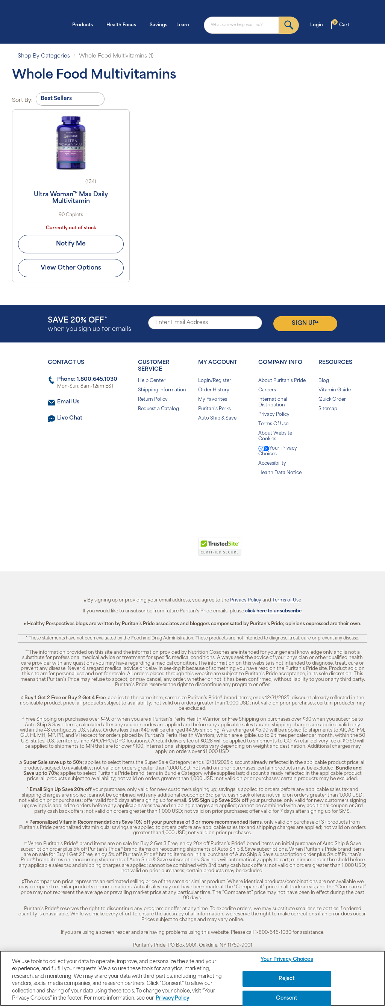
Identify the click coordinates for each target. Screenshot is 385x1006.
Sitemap (327, 409)
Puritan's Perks (214, 409)
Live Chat (69, 418)
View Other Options (71, 268)
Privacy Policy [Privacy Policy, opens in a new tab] (172, 998)
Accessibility (272, 463)
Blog (323, 381)
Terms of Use (286, 600)
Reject (287, 978)
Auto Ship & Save (217, 418)
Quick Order (332, 399)
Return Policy (153, 399)
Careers (267, 390)
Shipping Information (162, 390)
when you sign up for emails (89, 324)
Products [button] (84, 24)
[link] (161, 551)
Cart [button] (340, 24)
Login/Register (214, 381)
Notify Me (71, 244)
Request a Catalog (158, 409)
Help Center (151, 381)
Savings (158, 25)
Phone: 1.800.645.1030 (87, 379)
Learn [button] (185, 24)
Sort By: (22, 100)
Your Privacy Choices (277, 451)
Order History (213, 390)
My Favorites (212, 399)
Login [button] (318, 24)
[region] (192, 978)
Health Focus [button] (123, 24)
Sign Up (305, 323)
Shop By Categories (44, 56)
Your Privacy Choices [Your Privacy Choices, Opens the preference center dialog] (287, 960)
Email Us (68, 402)
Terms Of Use (273, 424)
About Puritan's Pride (282, 381)
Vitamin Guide (334, 390)
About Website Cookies (275, 436)
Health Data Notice (280, 473)
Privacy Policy (274, 414)
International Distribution (272, 402)
